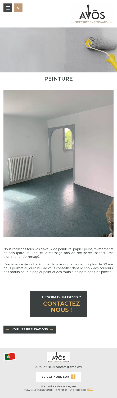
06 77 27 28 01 (19, 9)
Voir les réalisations (30, 329)
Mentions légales (66, 386)
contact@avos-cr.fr (69, 367)
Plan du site (47, 386)
